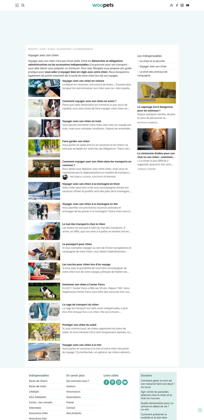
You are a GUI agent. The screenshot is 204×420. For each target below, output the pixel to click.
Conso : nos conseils (40, 402)
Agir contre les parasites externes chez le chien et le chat (156, 395)
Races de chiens (38, 381)
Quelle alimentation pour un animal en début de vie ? (157, 406)
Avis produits (73, 413)
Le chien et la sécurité (152, 61)
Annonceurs (73, 391)
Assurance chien (38, 413)
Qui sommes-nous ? (77, 381)
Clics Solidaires (37, 397)
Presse (70, 402)
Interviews (35, 407)
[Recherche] (22, 5)
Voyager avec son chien (153, 66)
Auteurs (70, 386)
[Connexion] (171, 5)
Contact (70, 407)
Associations (73, 397)
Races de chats (37, 386)
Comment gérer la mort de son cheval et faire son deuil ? (158, 384)
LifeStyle (34, 391)
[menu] (17, 5)
